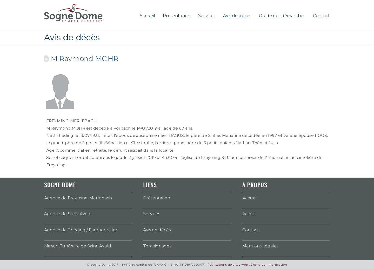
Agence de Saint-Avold (68, 213)
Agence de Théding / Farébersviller (80, 229)
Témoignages (157, 246)
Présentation (156, 198)
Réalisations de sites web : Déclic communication (247, 264)
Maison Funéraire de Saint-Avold (77, 246)
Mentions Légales (260, 246)
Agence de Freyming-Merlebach (78, 198)
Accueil (250, 198)
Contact (250, 229)
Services (151, 213)
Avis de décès (157, 229)
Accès (248, 213)
